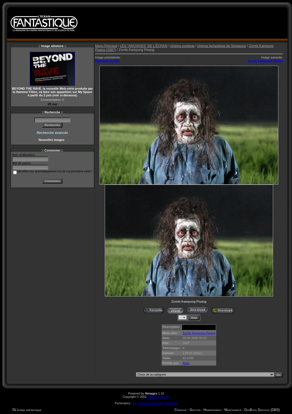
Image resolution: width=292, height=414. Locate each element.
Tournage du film (107, 60)
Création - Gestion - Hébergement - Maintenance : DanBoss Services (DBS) (227, 410)
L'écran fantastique (28, 410)
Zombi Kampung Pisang (265, 60)
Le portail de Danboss (148, 403)
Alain (185, 363)
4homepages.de (158, 396)
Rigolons (171, 403)
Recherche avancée (52, 133)
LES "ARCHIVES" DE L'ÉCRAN (143, 46)
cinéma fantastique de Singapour (221, 46)
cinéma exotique (182, 46)
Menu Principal (106, 46)
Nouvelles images (52, 139)
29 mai (52, 104)
